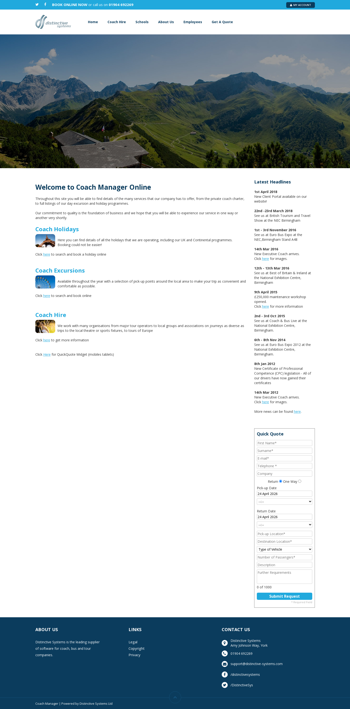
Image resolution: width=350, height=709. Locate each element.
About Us (166, 22)
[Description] (284, 565)
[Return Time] (284, 524)
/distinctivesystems (245, 674)
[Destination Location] (284, 541)
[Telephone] (284, 466)
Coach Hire (117, 22)
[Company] (284, 474)
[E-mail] (284, 458)
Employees (192, 22)
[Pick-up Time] (284, 501)
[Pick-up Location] (284, 534)
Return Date (266, 511)
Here (47, 354)
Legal (133, 641)
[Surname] (284, 451)
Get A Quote (222, 22)
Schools (142, 22)
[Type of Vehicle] (284, 549)
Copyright (137, 648)
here (46, 254)
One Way (290, 481)
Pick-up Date (267, 488)
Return (273, 481)
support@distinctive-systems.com (257, 663)
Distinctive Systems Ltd (96, 703)
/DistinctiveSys (242, 685)
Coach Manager (46, 703)
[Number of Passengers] (284, 557)
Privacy (134, 654)
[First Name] (284, 443)
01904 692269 (121, 4)
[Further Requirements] (284, 576)
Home (93, 22)
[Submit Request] (284, 596)
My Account (300, 5)
